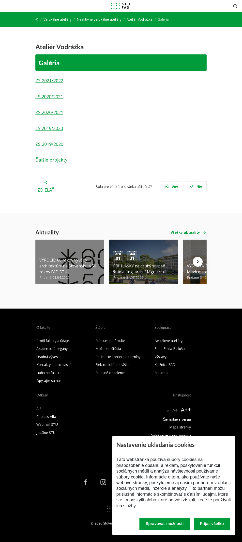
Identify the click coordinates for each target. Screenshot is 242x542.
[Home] (36, 19)
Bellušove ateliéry (168, 340)
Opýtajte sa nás (48, 380)
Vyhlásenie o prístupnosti (171, 435)
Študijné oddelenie (110, 372)
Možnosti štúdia (108, 348)
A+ (175, 410)
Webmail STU (47, 424)
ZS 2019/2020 (49, 144)
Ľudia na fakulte (48, 372)
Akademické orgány (52, 348)
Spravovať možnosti (164, 524)
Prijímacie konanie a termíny (117, 356)
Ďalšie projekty (51, 160)
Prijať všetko (212, 524)
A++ (186, 410)
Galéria (49, 62)
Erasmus (161, 372)
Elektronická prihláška (112, 364)
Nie (196, 186)
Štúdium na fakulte (110, 340)
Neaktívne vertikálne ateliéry (99, 19)
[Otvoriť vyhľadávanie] (235, 6)
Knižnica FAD (164, 364)
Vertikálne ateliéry (58, 19)
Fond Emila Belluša (169, 348)
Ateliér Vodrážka (139, 19)
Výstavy (160, 356)
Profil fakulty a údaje (52, 340)
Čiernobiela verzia (177, 419)
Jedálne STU (46, 432)
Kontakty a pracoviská (54, 364)
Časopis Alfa (46, 416)
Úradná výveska (48, 356)
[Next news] (198, 262)
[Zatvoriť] (6, 6)
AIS (39, 408)
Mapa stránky (180, 427)
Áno (171, 186)
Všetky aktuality (185, 232)
